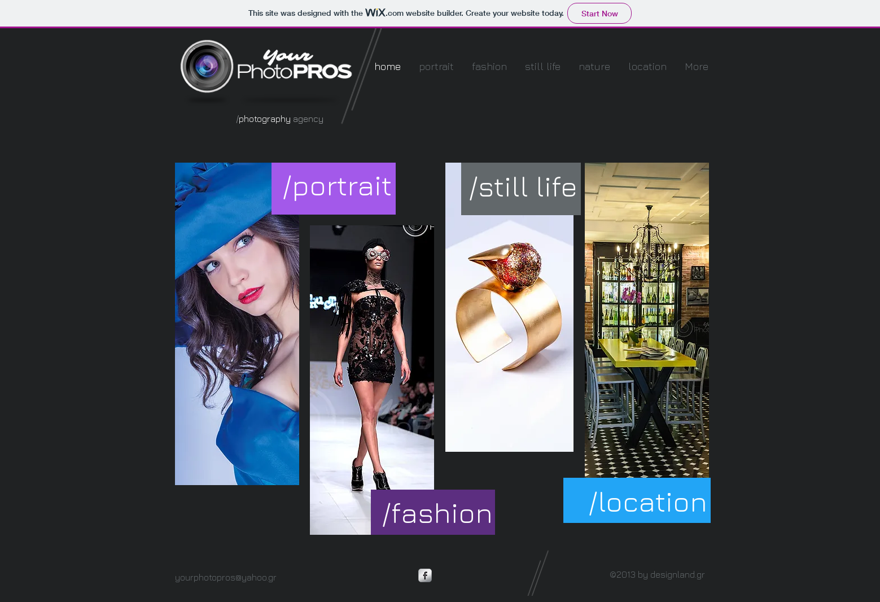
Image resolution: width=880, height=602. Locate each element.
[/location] (647, 501)
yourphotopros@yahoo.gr (226, 577)
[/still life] (523, 186)
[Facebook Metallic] (425, 575)
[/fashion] (437, 512)
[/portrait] (337, 185)
